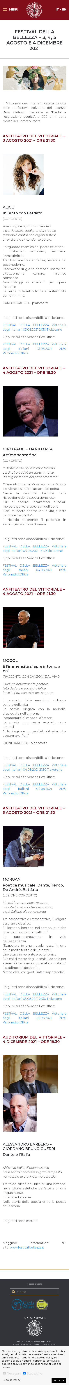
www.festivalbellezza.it (27, 1247)
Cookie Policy (12, 1379)
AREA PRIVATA (34, 1318)
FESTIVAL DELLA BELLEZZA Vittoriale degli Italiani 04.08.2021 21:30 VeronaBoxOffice (34, 789)
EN (64, 9)
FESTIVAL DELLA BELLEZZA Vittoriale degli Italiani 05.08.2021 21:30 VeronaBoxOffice (34, 1018)
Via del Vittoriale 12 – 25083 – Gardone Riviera (34, 1344)
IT (57, 9)
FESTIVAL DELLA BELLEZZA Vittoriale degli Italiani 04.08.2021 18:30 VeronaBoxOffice (34, 570)
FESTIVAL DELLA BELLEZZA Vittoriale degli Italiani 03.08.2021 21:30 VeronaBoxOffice (34, 349)
